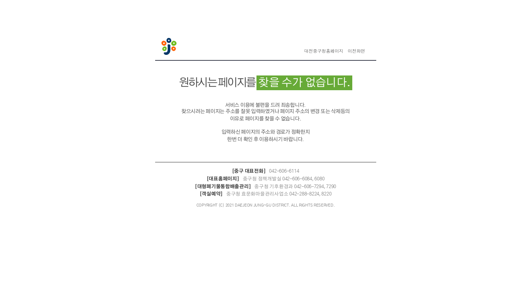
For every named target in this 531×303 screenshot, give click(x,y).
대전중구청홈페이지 (323, 51)
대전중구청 (170, 47)
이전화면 (356, 51)
